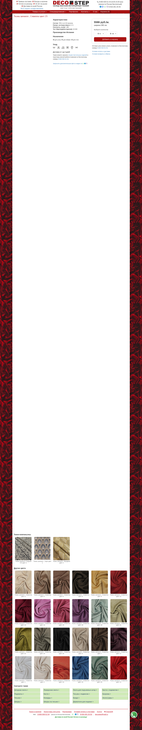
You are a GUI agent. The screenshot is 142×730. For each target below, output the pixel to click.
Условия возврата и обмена (101, 54)
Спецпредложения (58, 12)
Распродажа (67, 712)
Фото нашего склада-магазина (32, 8)
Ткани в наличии (35, 712)
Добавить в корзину (110, 39)
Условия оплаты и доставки (101, 51)
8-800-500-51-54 (43, 714)
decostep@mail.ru (101, 714)
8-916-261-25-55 (86, 714)
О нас (95, 12)
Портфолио (73, 12)
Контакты (85, 12)
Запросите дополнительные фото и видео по (70, 63)
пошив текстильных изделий (77, 55)
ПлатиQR (108, 712)
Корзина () (105, 12)
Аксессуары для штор (52, 712)
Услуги (99, 712)
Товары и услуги (39, 12)
